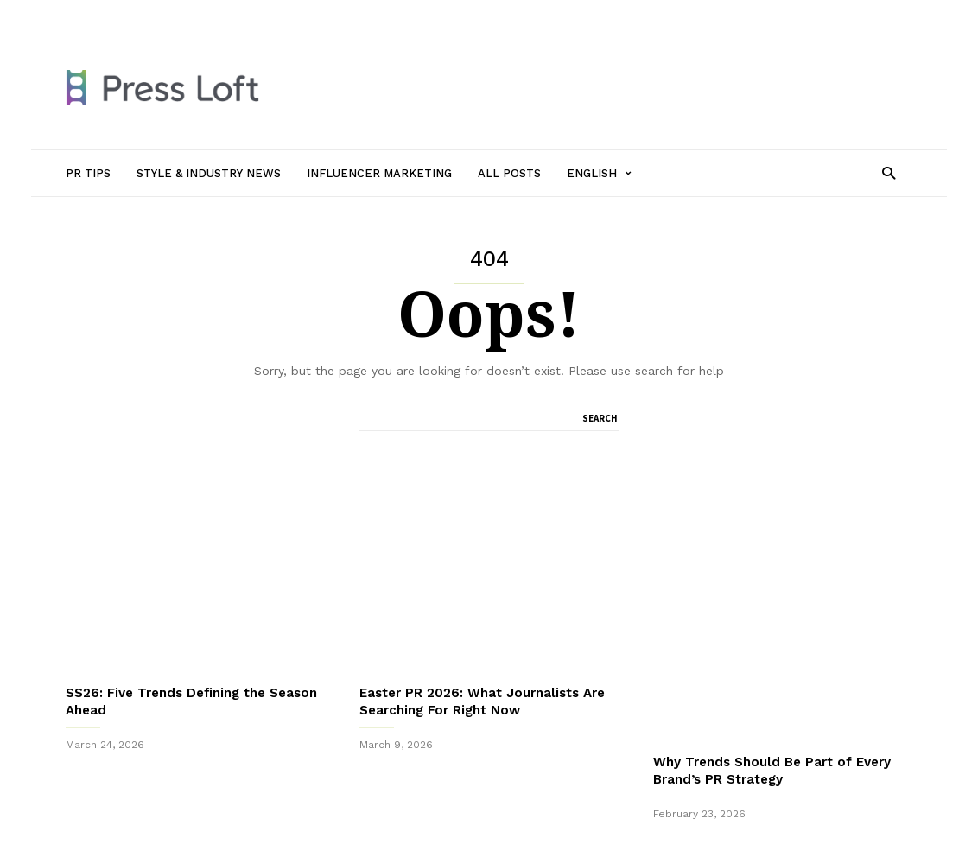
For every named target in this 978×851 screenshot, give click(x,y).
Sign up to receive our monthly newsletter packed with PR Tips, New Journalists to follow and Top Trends (489, 798)
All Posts (482, 15)
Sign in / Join (98, 15)
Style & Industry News (261, 15)
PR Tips (168, 15)
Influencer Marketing (388, 15)
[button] (888, 172)
